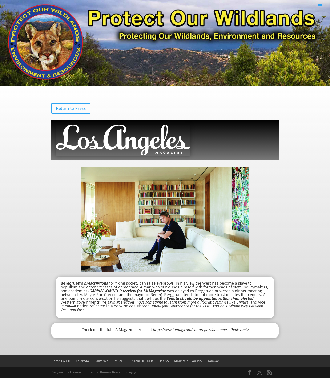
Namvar (213, 361)
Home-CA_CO (60, 361)
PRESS (164, 361)
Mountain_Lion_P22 (188, 361)
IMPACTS (120, 361)
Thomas (75, 372)
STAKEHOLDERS (143, 361)
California (101, 361)
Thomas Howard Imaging (118, 372)
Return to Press (71, 108)
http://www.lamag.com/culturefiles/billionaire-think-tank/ (201, 329)
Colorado (82, 361)
